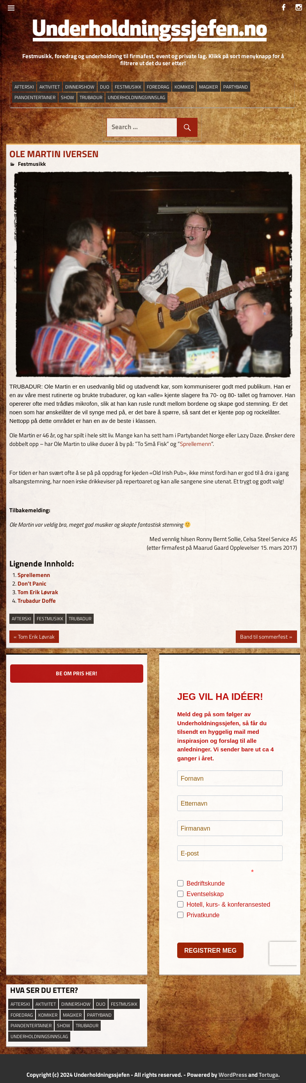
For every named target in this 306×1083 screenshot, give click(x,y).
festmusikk (50, 618)
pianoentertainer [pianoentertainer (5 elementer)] (34, 97)
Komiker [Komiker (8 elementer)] (184, 87)
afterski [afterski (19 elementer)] (24, 87)
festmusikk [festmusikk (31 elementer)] (128, 87)
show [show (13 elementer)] (67, 97)
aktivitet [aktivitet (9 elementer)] (49, 87)
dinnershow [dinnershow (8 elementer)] (79, 87)
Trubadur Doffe (37, 600)
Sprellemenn (195, 443)
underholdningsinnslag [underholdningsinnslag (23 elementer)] (136, 97)
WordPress (233, 1074)
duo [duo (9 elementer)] (104, 87)
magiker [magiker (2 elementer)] (208, 87)
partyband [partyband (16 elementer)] (235, 87)
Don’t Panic (32, 583)
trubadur (80, 618)
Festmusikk (32, 164)
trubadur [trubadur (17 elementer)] (91, 97)
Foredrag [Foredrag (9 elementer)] (158, 87)
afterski (21, 618)
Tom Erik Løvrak (38, 592)
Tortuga (268, 1074)
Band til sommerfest (264, 637)
